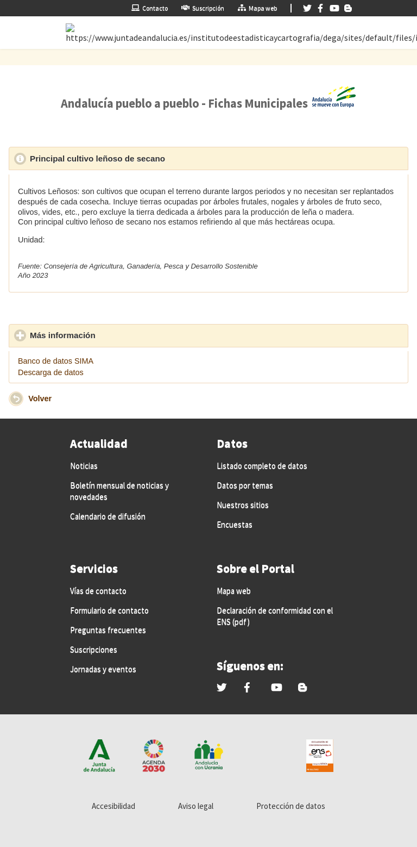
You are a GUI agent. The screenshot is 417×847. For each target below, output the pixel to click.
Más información (113, 335)
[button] (16, 398)
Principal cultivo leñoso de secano (148, 158)
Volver (40, 398)
